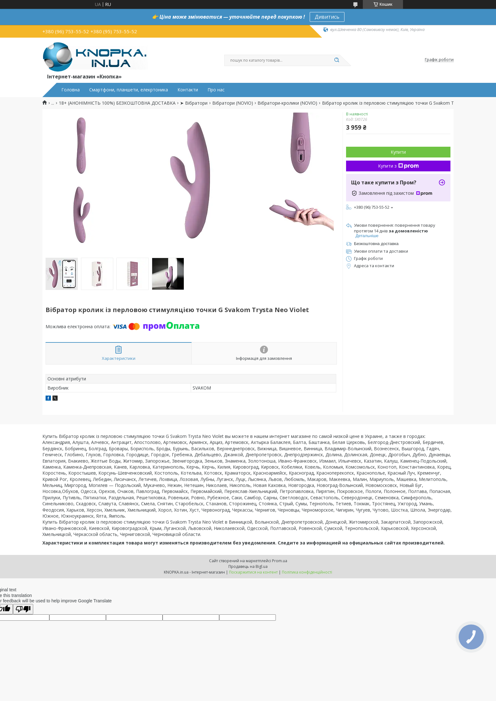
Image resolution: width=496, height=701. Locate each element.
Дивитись (327, 16)
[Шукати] (336, 60)
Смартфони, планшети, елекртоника (128, 90)
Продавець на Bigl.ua (248, 566)
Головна (70, 90)
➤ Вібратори (194, 103)
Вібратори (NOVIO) (232, 103)
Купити (398, 152)
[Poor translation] (23, 609)
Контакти (187, 90)
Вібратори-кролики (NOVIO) (287, 103)
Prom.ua (279, 560)
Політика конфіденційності (307, 572)
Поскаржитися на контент (253, 572)
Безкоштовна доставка (376, 243)
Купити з (398, 166)
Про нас (216, 90)
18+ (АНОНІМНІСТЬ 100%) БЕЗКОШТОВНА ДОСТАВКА (117, 103)
